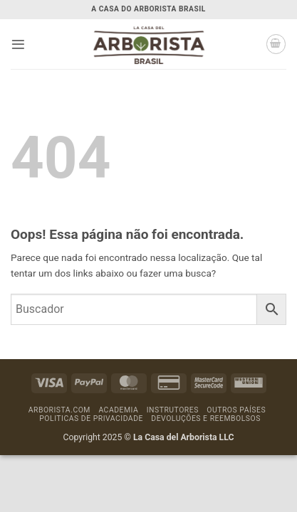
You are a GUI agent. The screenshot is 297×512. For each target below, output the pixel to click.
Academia (118, 410)
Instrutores (173, 410)
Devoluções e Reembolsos (206, 418)
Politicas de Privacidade (91, 418)
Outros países (236, 410)
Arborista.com (59, 410)
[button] (18, 44)
